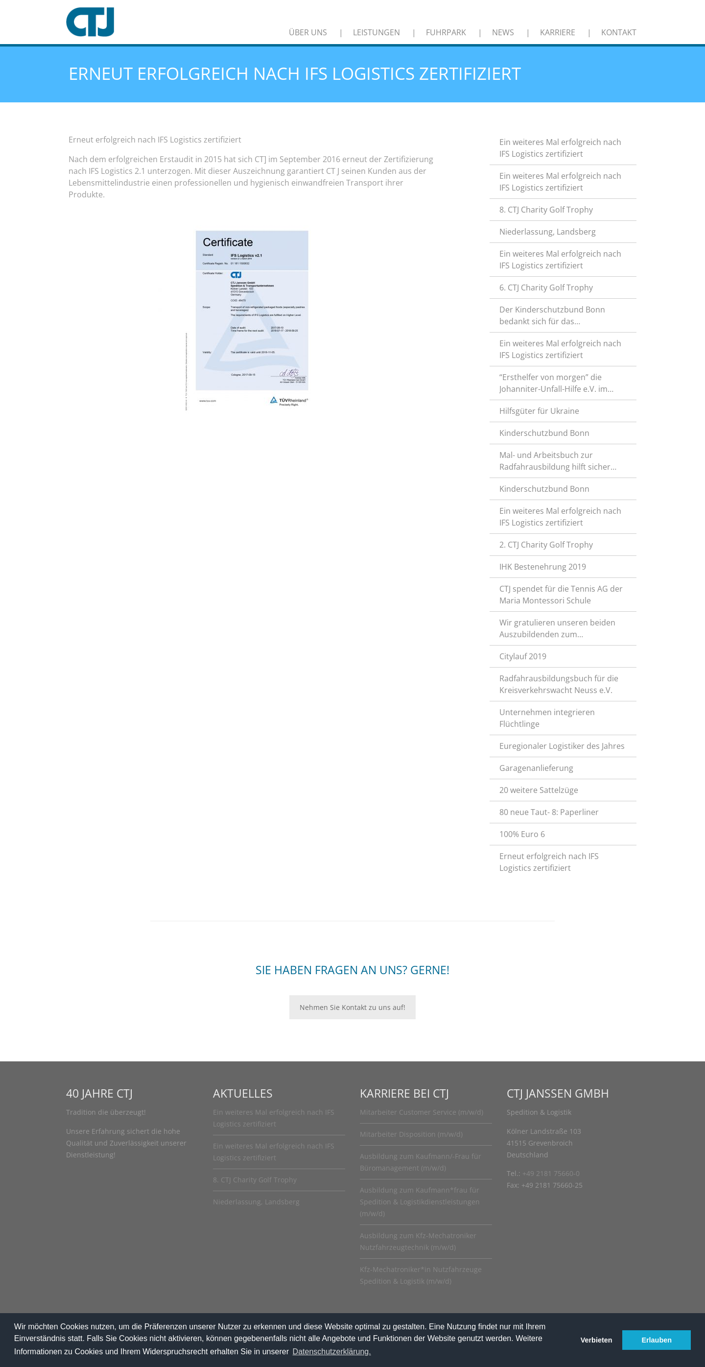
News (503, 32)
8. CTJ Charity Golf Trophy (546, 209)
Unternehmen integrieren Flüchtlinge (547, 718)
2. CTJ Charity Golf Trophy (546, 544)
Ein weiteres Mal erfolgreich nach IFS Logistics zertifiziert (560, 148)
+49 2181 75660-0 (551, 1173)
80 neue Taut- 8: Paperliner (549, 812)
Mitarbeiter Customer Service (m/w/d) (421, 1112)
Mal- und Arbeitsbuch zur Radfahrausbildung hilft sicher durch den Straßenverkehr (555, 461)
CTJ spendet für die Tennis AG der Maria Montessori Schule (561, 594)
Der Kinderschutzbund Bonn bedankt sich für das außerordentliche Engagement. (556, 315)
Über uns (308, 32)
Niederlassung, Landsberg (547, 231)
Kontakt (618, 32)
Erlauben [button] (656, 1340)
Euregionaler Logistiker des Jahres (562, 746)
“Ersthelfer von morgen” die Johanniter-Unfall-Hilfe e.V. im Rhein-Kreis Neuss (553, 383)
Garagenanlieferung (536, 768)
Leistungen (376, 32)
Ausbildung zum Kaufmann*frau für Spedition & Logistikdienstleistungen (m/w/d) (420, 1201)
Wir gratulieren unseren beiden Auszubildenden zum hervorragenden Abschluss (557, 628)
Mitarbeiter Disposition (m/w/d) (411, 1134)
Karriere (557, 32)
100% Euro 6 (522, 834)
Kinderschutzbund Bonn (544, 433)
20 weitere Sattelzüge (538, 790)
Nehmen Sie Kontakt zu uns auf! (352, 1007)
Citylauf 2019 (522, 656)
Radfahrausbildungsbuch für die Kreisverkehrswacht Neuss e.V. (558, 684)
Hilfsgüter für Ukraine (539, 411)
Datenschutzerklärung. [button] (332, 1351)
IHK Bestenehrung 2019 (542, 566)
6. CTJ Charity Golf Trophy (546, 287)
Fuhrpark (446, 32)
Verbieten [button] (596, 1340)
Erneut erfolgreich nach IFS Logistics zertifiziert (549, 862)
